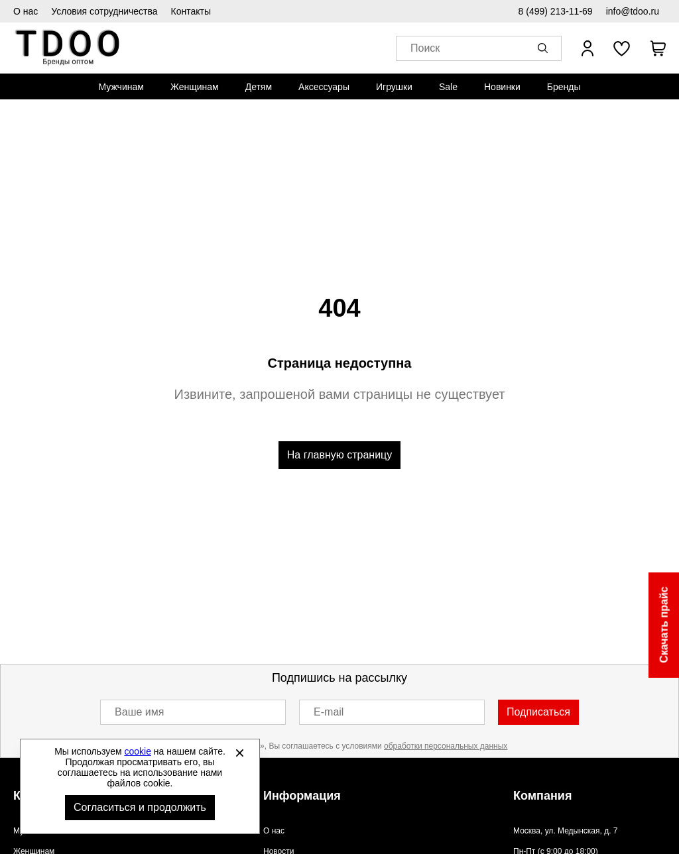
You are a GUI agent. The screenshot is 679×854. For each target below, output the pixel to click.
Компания (542, 795)
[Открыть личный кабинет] (587, 48)
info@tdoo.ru (632, 11)
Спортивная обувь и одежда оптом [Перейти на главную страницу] (68, 48)
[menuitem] (120, 87)
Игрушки (394, 86)
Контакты (191, 11)
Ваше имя (139, 712)
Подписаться (538, 712)
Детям (258, 86)
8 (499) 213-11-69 (556, 11)
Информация (302, 795)
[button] (545, 48)
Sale (448, 86)
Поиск (425, 48)
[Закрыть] (239, 752)
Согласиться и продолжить (140, 807)
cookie (138, 751)
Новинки (502, 86)
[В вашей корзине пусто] (658, 48)
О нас (25, 11)
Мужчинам (120, 86)
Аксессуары (323, 86)
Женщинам (194, 86)
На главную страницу (339, 454)
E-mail (328, 712)
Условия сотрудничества (104, 11)
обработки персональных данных (445, 746)
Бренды (564, 86)
